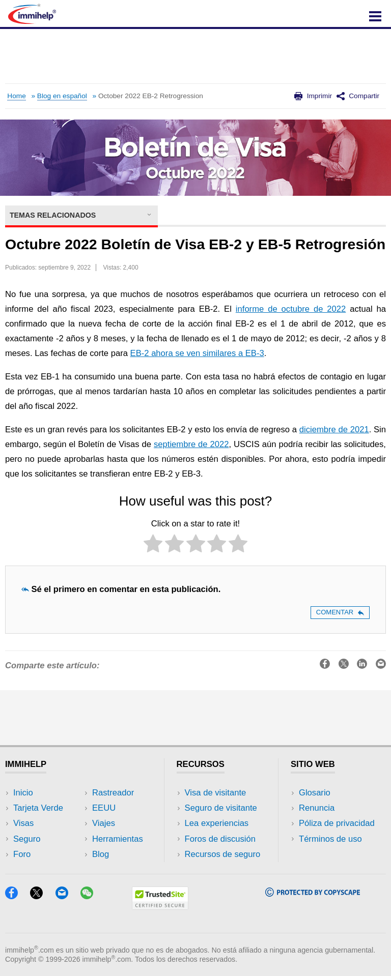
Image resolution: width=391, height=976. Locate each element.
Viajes (103, 823)
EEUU (104, 808)
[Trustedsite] (160, 906)
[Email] (66, 896)
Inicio (23, 792)
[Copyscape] (312, 893)
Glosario (314, 792)
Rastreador (113, 792)
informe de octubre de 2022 (291, 309)
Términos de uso (330, 839)
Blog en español (62, 96)
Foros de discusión (220, 839)
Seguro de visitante (221, 808)
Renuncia (316, 808)
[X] (41, 896)
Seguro (27, 839)
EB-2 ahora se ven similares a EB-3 (197, 353)
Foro (22, 854)
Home (16, 96)
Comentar (340, 612)
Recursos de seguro (223, 854)
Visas (23, 823)
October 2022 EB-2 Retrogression (150, 96)
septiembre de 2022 (191, 444)
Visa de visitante (215, 792)
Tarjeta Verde (38, 808)
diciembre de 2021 (334, 429)
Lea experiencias (217, 823)
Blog (100, 854)
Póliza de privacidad (337, 823)
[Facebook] (16, 896)
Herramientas (117, 839)
